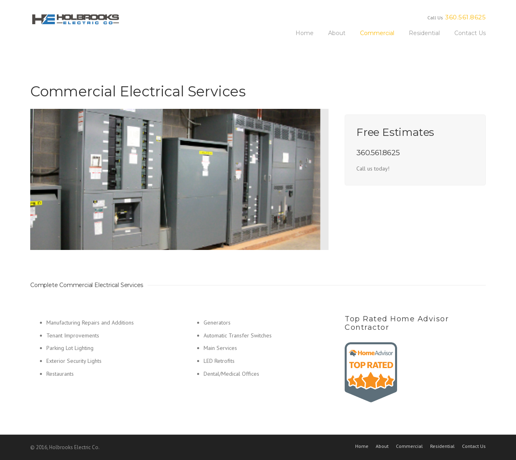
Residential (424, 33)
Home (304, 33)
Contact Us (470, 33)
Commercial (377, 33)
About (336, 33)
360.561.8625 (465, 17)
